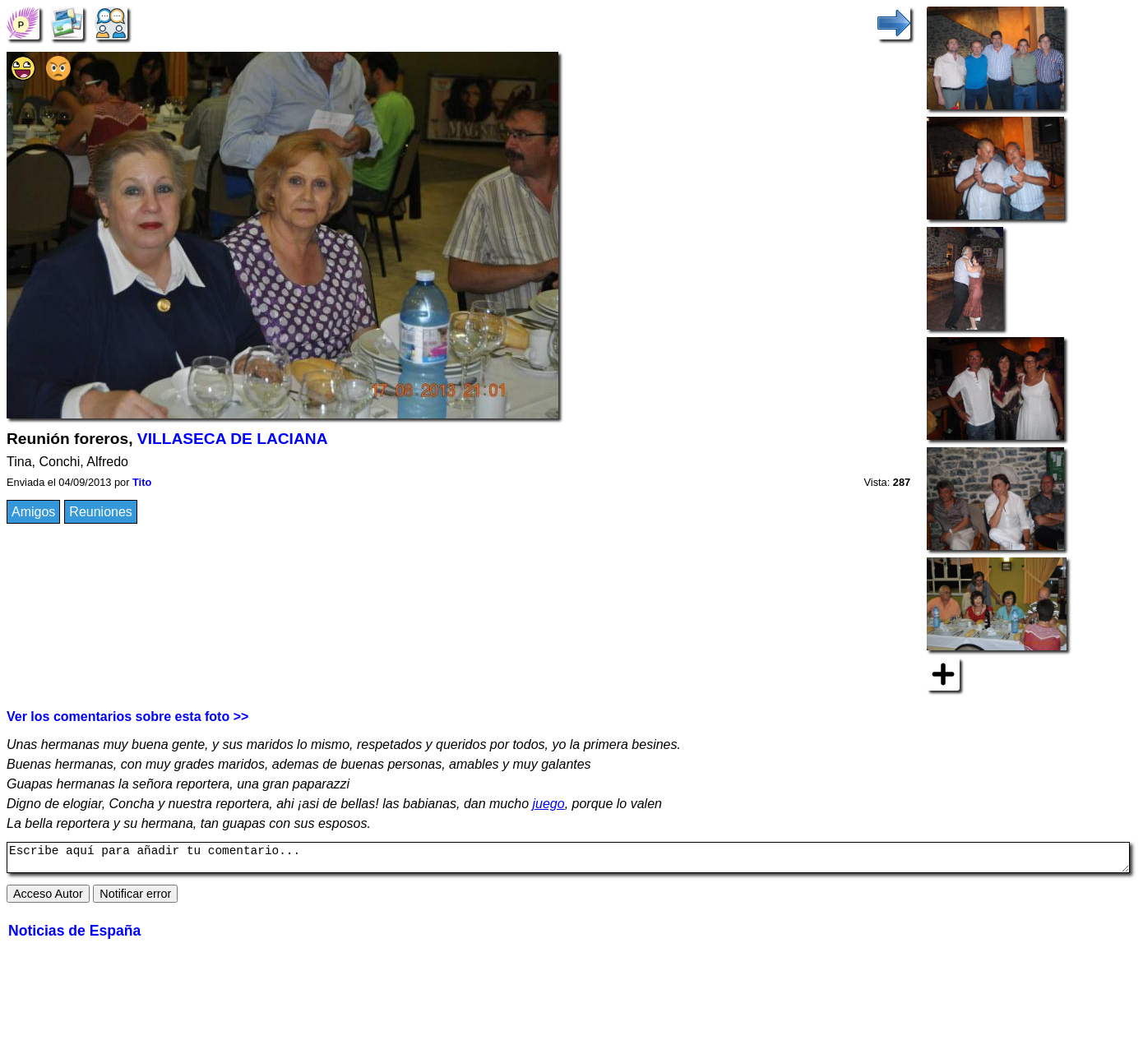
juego (549, 804)
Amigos (33, 512)
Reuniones (100, 512)
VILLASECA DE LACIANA (232, 438)
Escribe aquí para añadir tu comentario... (568, 860)
